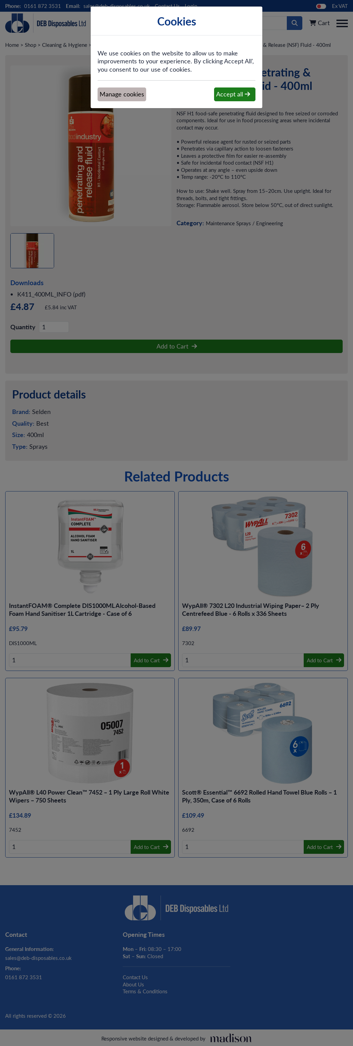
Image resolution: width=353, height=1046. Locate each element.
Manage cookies (122, 94)
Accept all (233, 94)
